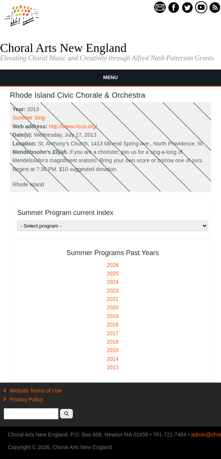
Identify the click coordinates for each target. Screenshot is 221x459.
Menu (110, 77)
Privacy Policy (26, 399)
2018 (113, 325)
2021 (113, 299)
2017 (113, 333)
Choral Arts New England (63, 48)
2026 (113, 265)
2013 (113, 367)
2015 (113, 350)
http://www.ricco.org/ (73, 126)
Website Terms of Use (35, 391)
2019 (113, 316)
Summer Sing (29, 118)
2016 (113, 342)
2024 (113, 282)
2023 (113, 291)
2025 (113, 273)
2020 (113, 307)
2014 (113, 359)
